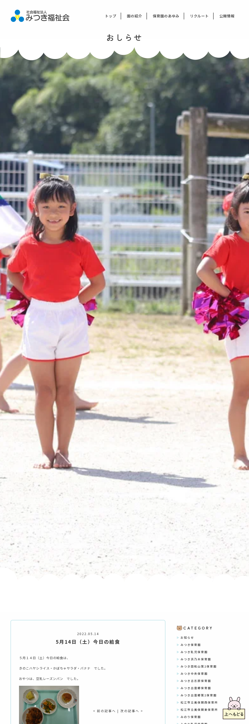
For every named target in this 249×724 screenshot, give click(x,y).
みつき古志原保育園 (196, 681)
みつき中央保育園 (194, 674)
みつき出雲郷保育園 (196, 688)
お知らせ (187, 637)
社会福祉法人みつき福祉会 (42, 15)
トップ (110, 15)
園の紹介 (134, 15)
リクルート (199, 15)
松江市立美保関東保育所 (199, 710)
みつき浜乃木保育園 (196, 659)
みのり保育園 (191, 717)
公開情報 (227, 15)
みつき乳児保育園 (194, 652)
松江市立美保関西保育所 (199, 702)
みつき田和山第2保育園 (199, 666)
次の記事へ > (131, 710)
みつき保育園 (191, 645)
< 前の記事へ (104, 710)
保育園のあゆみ (166, 15)
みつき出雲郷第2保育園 (199, 695)
